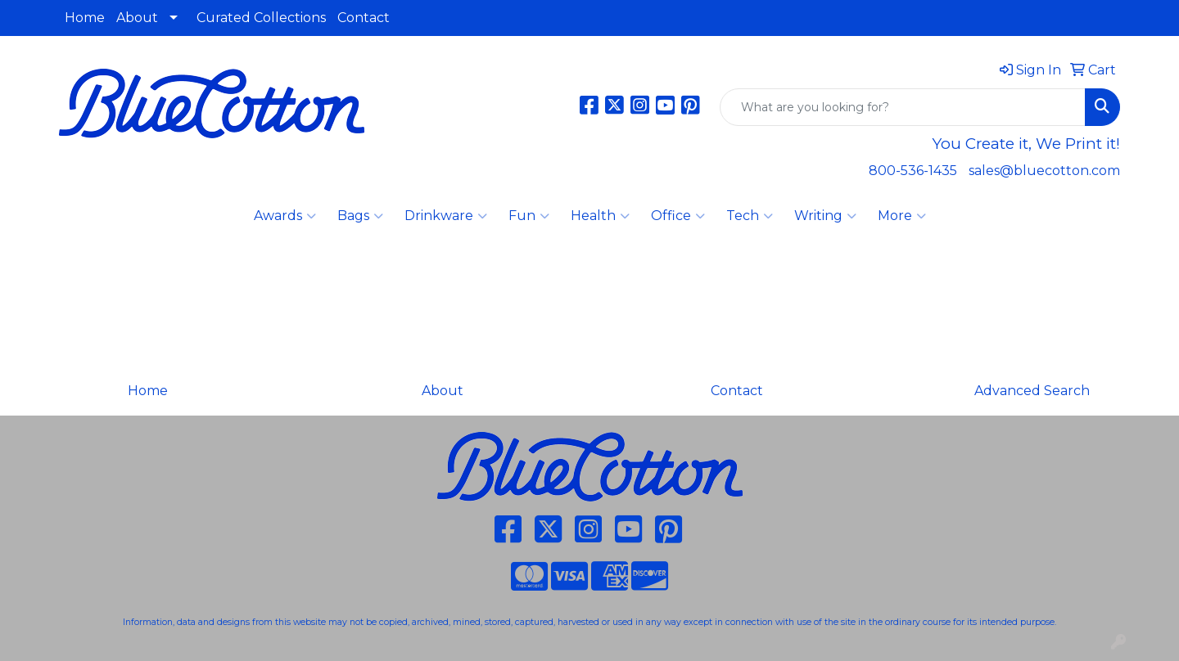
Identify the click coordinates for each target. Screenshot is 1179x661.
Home (85, 17)
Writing (825, 216)
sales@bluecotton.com (1044, 170)
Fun (528, 216)
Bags (360, 216)
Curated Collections (261, 17)
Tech (749, 216)
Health (600, 216)
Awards (285, 216)
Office (678, 216)
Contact (363, 17)
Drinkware (445, 216)
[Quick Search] (903, 107)
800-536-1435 (913, 170)
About (137, 17)
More (902, 216)
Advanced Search (1032, 390)
